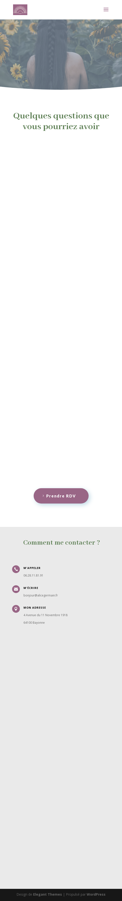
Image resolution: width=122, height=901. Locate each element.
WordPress (96, 894)
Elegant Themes (47, 894)
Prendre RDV (61, 496)
